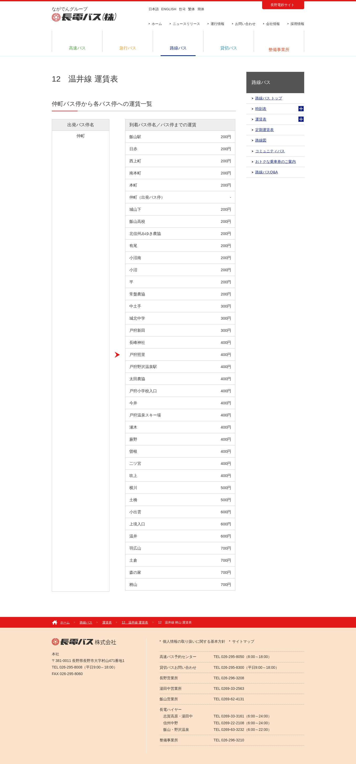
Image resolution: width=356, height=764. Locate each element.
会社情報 (273, 24)
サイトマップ (243, 641)
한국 (182, 9)
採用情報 (297, 24)
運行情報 (217, 24)
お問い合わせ (245, 24)
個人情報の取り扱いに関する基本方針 (194, 641)
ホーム (157, 24)
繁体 (191, 9)
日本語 (154, 9)
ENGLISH (168, 9)
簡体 (200, 9)
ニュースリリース (186, 24)
